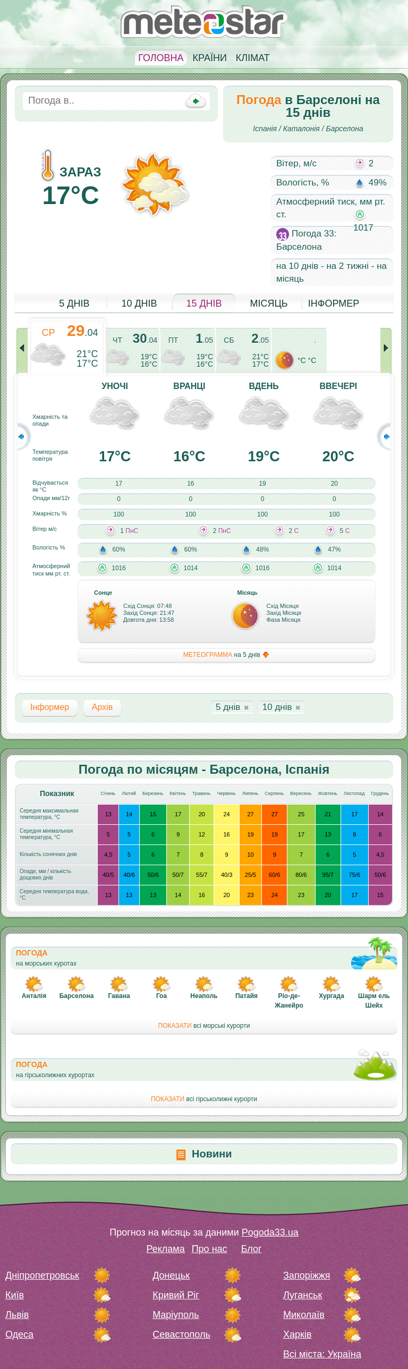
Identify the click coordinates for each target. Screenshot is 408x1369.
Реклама (165, 1249)
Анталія (34, 996)
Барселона (344, 128)
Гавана (119, 996)
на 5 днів (226, 655)
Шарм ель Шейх (374, 1000)
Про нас (209, 1249)
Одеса (19, 1334)
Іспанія (265, 128)
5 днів (74, 303)
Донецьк (171, 1275)
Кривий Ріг (175, 1295)
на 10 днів (297, 266)
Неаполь (203, 996)
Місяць (268, 303)
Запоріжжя (306, 1275)
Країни (210, 58)
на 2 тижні (347, 266)
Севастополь (181, 1334)
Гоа (161, 996)
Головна (160, 58)
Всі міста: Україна (322, 1354)
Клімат (253, 58)
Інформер (334, 303)
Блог (251, 1249)
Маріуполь (175, 1314)
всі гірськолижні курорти (204, 1099)
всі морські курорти (204, 1025)
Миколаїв (304, 1314)
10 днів (139, 303)
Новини (212, 1154)
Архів (102, 707)
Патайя (246, 996)
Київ (14, 1295)
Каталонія (301, 128)
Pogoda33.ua (270, 1232)
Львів (17, 1314)
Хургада (331, 996)
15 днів (204, 303)
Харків (297, 1334)
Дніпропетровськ (42, 1275)
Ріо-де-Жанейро (289, 1000)
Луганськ (302, 1295)
